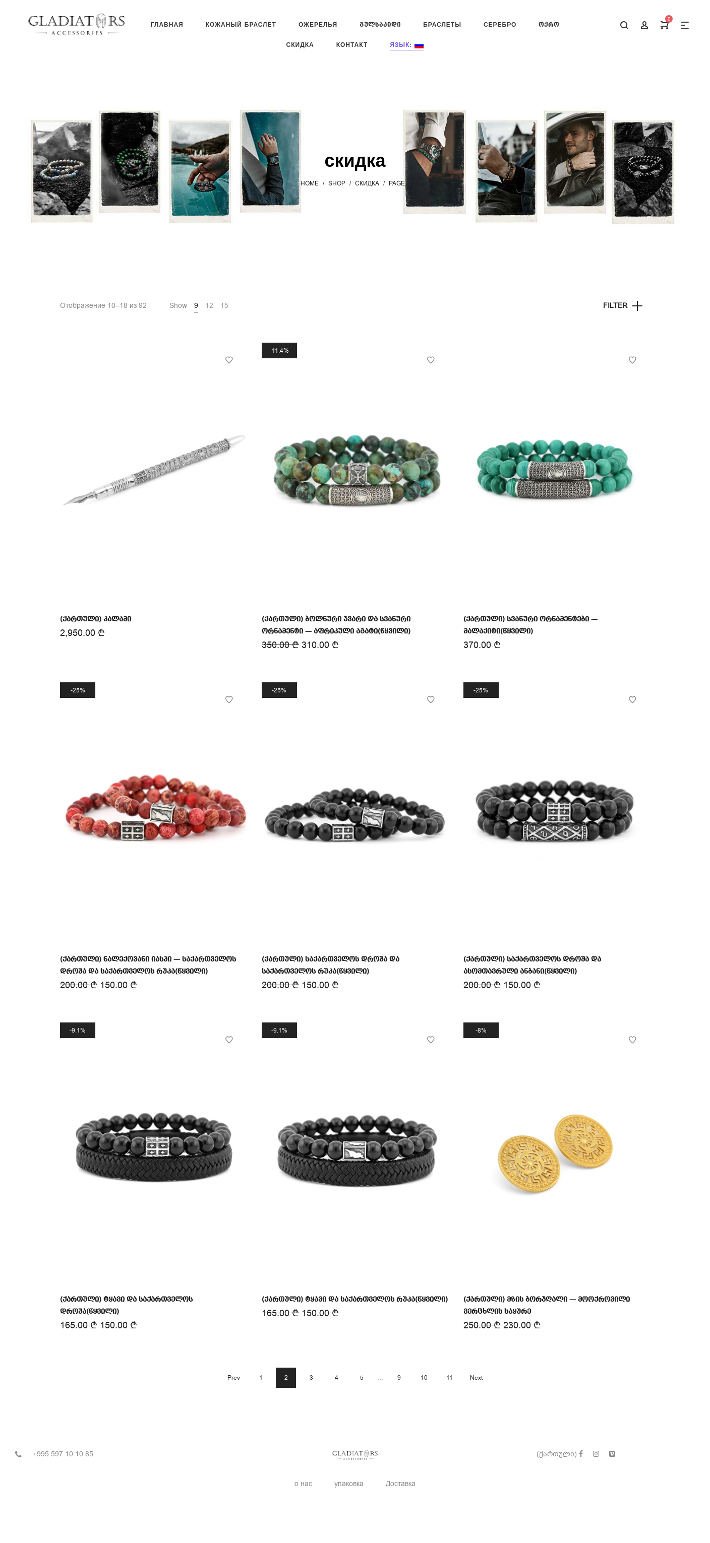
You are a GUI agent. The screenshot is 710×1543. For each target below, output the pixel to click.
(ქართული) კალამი (95, 619)
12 (209, 305)
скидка (367, 183)
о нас (303, 1484)
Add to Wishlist (228, 360)
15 (224, 305)
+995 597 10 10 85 (63, 1454)
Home (310, 183)
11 (449, 1378)
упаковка (349, 1484)
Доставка (401, 1484)
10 (424, 1378)
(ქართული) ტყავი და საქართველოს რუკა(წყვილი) (355, 1299)
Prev (233, 1378)
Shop (336, 183)
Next (476, 1378)
